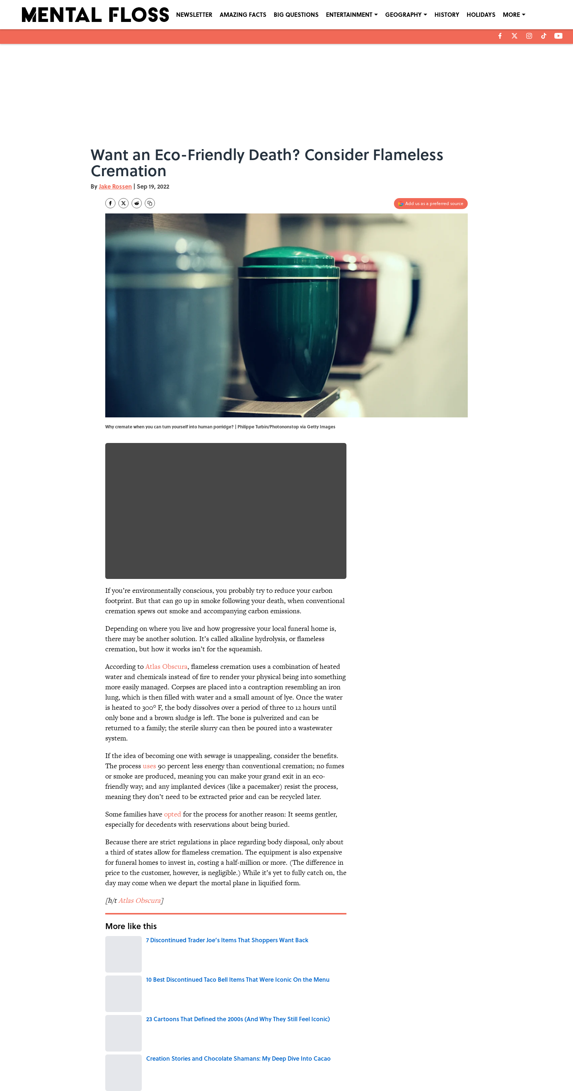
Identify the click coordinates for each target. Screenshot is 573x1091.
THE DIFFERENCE (296, 973)
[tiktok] (543, 36)
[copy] (150, 203)
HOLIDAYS (481, 14)
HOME (262, 973)
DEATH (116, 973)
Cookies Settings (425, 1066)
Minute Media (272, 1084)
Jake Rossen (115, 186)
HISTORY (447, 14)
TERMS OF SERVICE (151, 1066)
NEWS (196, 973)
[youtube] (558, 36)
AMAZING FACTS (243, 14)
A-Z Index (354, 1066)
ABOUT (138, 1056)
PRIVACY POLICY (361, 1056)
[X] (514, 36)
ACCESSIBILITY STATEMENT (228, 1066)
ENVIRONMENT (229, 973)
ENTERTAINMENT (349, 14)
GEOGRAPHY (403, 14)
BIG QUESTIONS (296, 14)
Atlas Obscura (166, 666)
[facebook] (500, 36)
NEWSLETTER (194, 14)
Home (113, 1005)
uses (149, 766)
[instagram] (529, 36)
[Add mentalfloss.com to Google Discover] (431, 203)
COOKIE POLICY (424, 1056)
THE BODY (169, 973)
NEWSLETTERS (300, 1056)
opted (172, 814)
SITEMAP (294, 1066)
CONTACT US (213, 1056)
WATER (142, 973)
